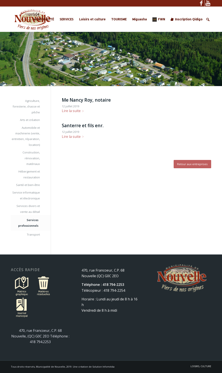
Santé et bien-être (28, 185)
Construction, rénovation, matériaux (31, 158)
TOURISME (119, 19)
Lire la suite (73, 110)
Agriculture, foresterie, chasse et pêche (26, 106)
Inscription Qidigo (188, 19)
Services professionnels (28, 223)
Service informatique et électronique (26, 195)
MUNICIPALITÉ (43, 19)
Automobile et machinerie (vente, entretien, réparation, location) (26, 136)
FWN (161, 19)
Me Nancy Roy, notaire (86, 100)
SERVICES (66, 19)
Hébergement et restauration (29, 174)
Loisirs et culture (92, 19)
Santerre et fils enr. (83, 125)
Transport (33, 234)
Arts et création (30, 120)
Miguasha (139, 19)
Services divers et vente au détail (28, 208)
